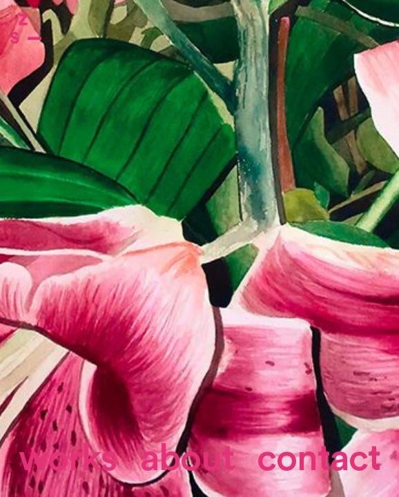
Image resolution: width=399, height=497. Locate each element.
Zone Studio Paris (25, 28)
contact (318, 458)
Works (68, 458)
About (187, 458)
